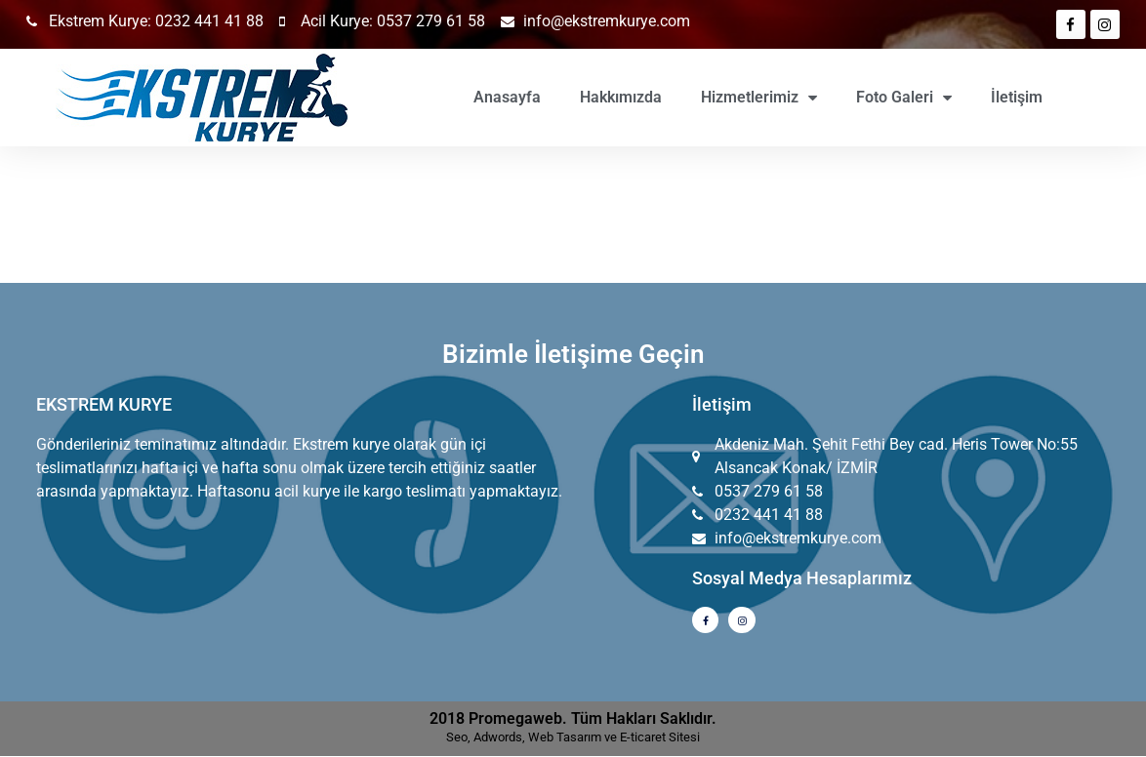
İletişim (1017, 97)
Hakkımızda (621, 97)
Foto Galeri (904, 97)
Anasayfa (507, 97)
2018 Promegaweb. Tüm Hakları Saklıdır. (573, 719)
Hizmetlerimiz (759, 97)
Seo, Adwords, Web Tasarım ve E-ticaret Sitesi (573, 738)
